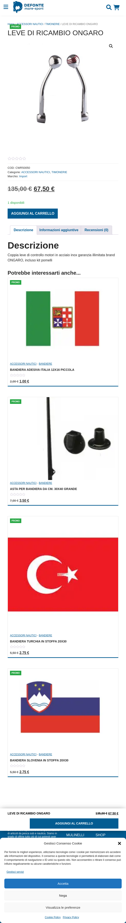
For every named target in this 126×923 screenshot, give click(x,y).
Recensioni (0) (96, 230)
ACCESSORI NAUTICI (30, 24)
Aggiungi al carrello (32, 213)
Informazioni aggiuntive (58, 230)
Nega (63, 895)
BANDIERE (45, 363)
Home (11, 24)
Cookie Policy (53, 917)
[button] (119, 843)
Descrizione (23, 230)
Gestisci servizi (15, 871)
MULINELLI (75, 835)
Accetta (63, 883)
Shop (100, 835)
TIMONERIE (52, 24)
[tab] (23, 230)
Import (23, 176)
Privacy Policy (71, 917)
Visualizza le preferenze (63, 907)
